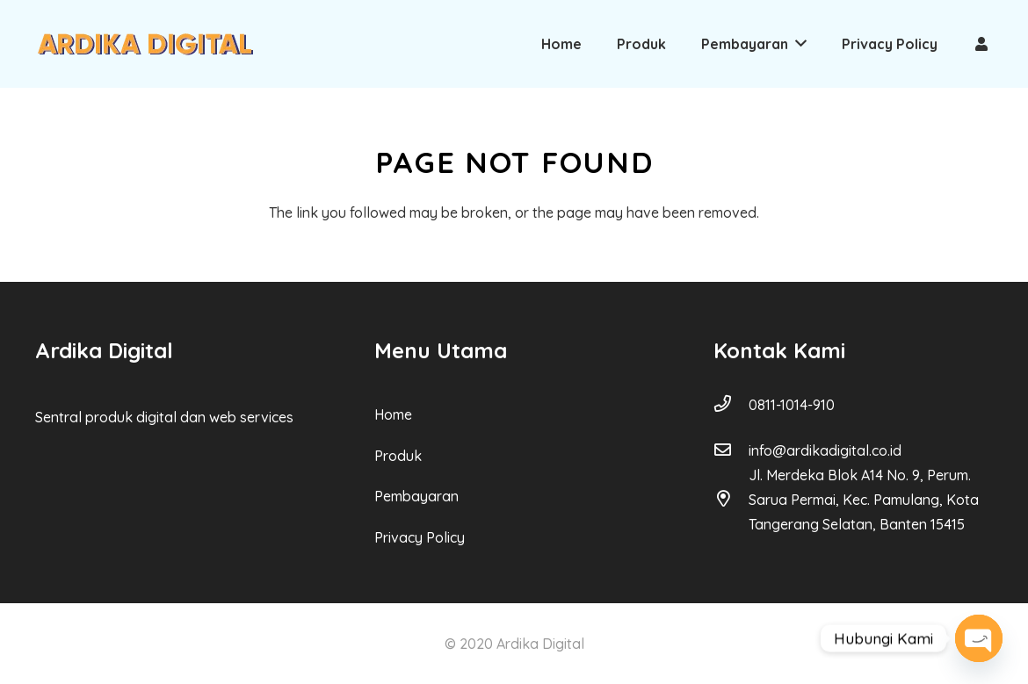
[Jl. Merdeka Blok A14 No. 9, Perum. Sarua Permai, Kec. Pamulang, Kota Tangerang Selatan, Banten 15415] (731, 499)
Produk (398, 455)
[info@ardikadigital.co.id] (731, 450)
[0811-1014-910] (731, 404)
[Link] (145, 44)
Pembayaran (416, 496)
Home (393, 414)
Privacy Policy (419, 537)
